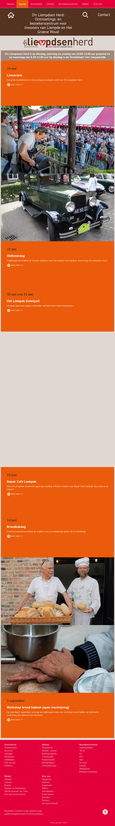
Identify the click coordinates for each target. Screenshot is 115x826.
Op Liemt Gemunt (50, 803)
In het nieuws (48, 794)
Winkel (85, 3)
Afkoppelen (84, 768)
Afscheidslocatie (49, 765)
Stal (81, 759)
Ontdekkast (9, 759)
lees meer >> (17, 84)
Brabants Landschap (88, 771)
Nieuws (10, 3)
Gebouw (45, 782)
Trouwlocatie (48, 756)
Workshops (9, 756)
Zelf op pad (9, 762)
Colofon (19, 810)
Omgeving (46, 779)
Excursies (8, 750)
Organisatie (47, 785)
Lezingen (8, 753)
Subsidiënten (47, 791)
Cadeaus (8, 782)
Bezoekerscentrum (68, 3)
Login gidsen (30, 810)
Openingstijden (86, 747)
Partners (45, 800)
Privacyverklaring (35, 813)
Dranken (8, 779)
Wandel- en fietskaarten (15, 788)
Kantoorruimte (48, 759)
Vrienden (46, 797)
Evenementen (10, 747)
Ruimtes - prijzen (49, 750)
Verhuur (50, 3)
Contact (104, 14)
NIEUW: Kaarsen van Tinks (16, 791)
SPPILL (52, 822)
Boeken (7, 785)
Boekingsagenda (49, 753)
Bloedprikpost (48, 762)
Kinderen (8, 765)
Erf (80, 753)
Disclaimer (9, 810)
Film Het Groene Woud (14, 794)
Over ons (97, 3)
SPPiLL (45, 788)
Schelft (82, 765)
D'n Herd (83, 762)
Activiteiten (36, 3)
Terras (82, 750)
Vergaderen (47, 747)
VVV (81, 756)
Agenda (22, 3)
